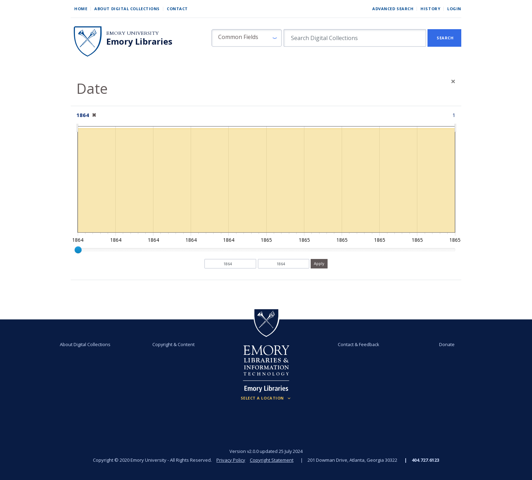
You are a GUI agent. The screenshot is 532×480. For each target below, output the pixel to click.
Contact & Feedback (358, 344)
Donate (447, 344)
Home (80, 8)
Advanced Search (392, 8)
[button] (246, 38)
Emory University (132, 33)
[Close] (453, 81)
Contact (177, 8)
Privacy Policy (230, 460)
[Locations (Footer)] (266, 398)
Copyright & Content (173, 344)
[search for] (355, 38)
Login (454, 8)
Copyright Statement (271, 460)
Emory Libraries (139, 41)
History (430, 8)
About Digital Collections (127, 8)
